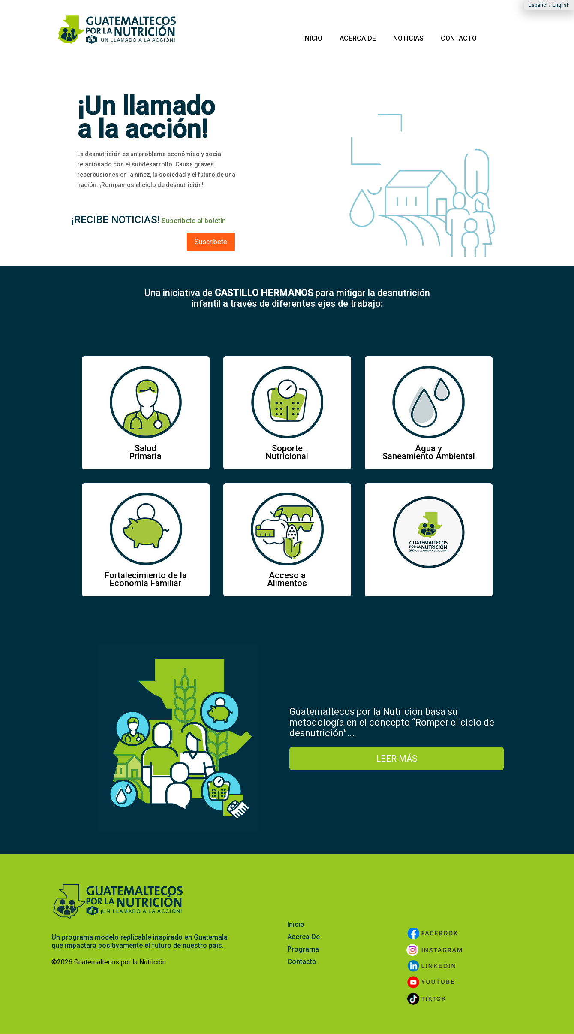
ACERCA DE (358, 38)
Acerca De (303, 937)
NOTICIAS (408, 38)
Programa (303, 949)
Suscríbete (211, 242)
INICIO (312, 38)
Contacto (301, 962)
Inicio (295, 924)
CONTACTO (459, 38)
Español (538, 5)
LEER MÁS (396, 758)
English (561, 5)
